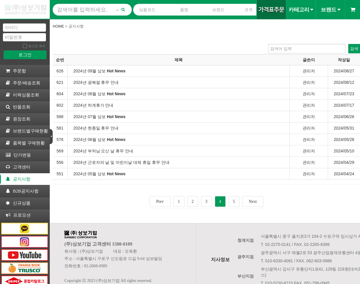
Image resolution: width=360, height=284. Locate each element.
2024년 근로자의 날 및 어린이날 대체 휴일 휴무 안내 (121, 162)
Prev (160, 201)
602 (59, 105)
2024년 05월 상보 (99, 173)
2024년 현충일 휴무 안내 (96, 128)
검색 (354, 48)
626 (59, 71)
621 (59, 82)
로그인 (25, 54)
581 (59, 128)
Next (253, 201)
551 (59, 173)
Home (58, 26)
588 (59, 116)
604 (59, 93)
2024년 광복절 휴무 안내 (96, 82)
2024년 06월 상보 (99, 139)
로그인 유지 (36, 46)
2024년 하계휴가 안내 (93, 105)
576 (59, 139)
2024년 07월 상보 (99, 116)
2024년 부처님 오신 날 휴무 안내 (103, 151)
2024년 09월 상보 (99, 71)
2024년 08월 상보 (99, 93)
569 (59, 151)
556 (59, 162)
